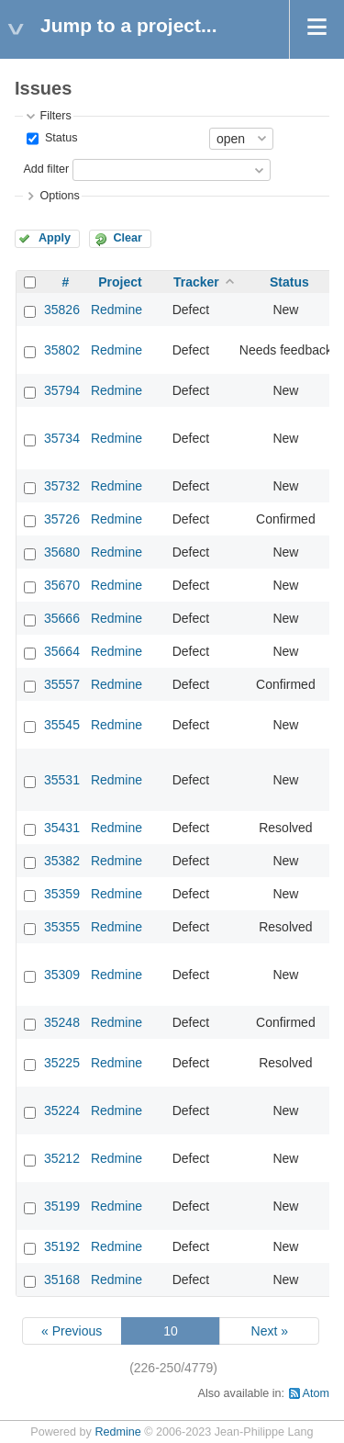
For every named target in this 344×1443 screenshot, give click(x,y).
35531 (62, 779)
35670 (62, 585)
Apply (55, 237)
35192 (62, 1246)
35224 (62, 1110)
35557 (62, 684)
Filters (55, 115)
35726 (62, 519)
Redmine (116, 309)
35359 (62, 893)
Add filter (46, 169)
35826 (62, 309)
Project (119, 282)
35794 (62, 390)
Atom (316, 1393)
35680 (62, 552)
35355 (62, 926)
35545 (62, 724)
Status (59, 137)
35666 (62, 618)
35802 (62, 350)
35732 (62, 486)
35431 (62, 827)
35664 (62, 651)
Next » (269, 1331)
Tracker (196, 282)
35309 (62, 974)
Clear (127, 237)
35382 (62, 860)
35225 (62, 1062)
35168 (62, 1279)
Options (59, 195)
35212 (62, 1158)
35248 (62, 1022)
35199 (62, 1206)
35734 (62, 438)
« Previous (71, 1331)
